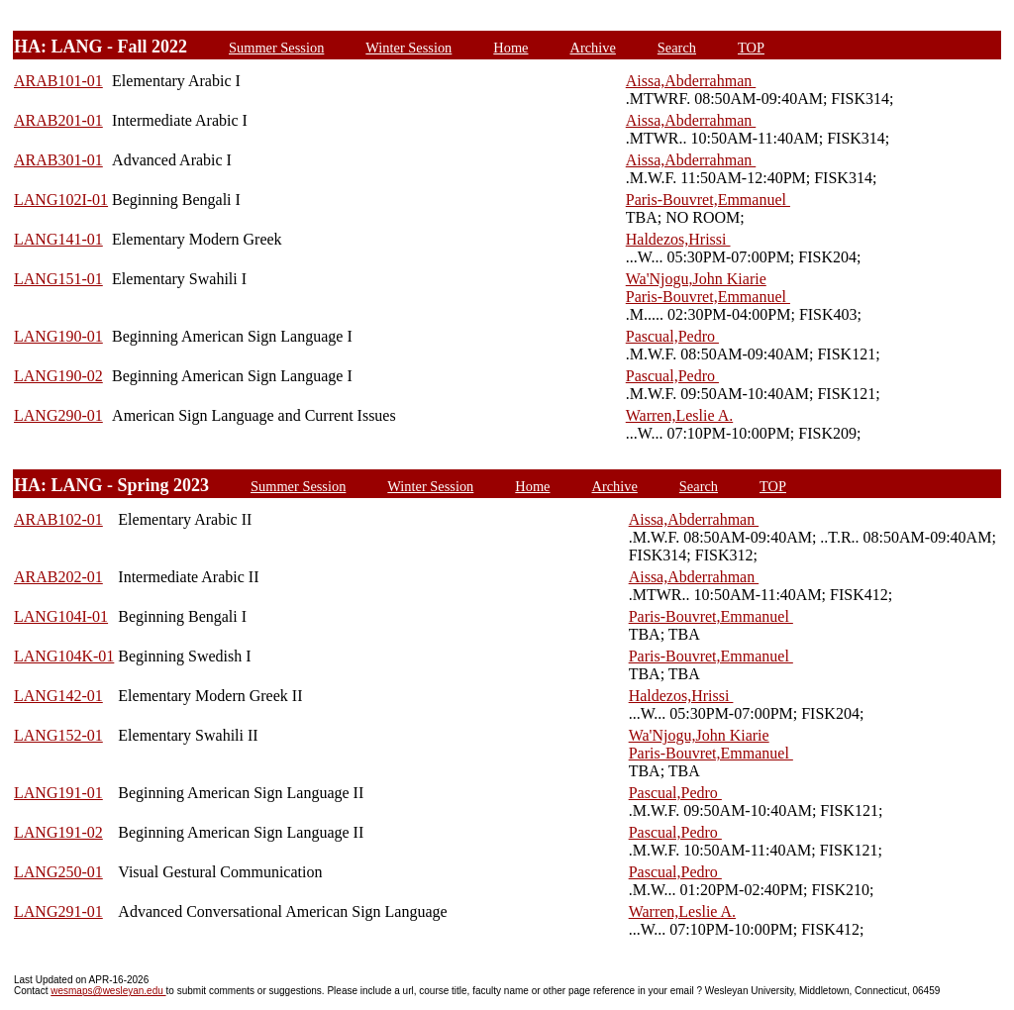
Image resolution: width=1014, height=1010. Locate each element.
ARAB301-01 (58, 160)
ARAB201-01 (58, 120)
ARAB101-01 (58, 80)
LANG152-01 (58, 735)
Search (677, 47)
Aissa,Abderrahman (691, 80)
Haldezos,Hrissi (678, 239)
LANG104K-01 (64, 656)
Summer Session (276, 47)
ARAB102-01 (58, 519)
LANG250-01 (58, 871)
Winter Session (408, 47)
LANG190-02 (58, 375)
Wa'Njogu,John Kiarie (696, 278)
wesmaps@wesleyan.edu (108, 990)
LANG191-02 (58, 832)
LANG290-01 (58, 415)
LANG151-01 (58, 278)
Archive (592, 47)
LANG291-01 (58, 911)
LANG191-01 (58, 792)
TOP (751, 47)
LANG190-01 (58, 336)
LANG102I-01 (61, 199)
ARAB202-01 (58, 576)
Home (510, 47)
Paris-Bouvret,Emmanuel (708, 199)
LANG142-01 (58, 695)
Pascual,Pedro (672, 336)
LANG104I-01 (61, 616)
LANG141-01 (58, 239)
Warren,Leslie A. (679, 415)
